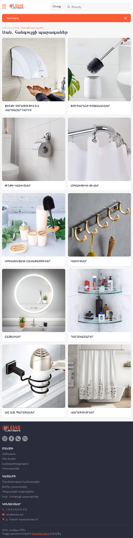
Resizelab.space (40, 533)
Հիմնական (7, 27)
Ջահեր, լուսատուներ (14, 486)
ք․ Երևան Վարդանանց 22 (20, 519)
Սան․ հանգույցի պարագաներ (20, 496)
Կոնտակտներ (10, 468)
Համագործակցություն (15, 463)
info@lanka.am (13, 514)
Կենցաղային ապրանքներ (18, 491)
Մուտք (57, 6)
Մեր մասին (9, 458)
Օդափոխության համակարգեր (21, 481)
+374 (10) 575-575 (14, 509)
